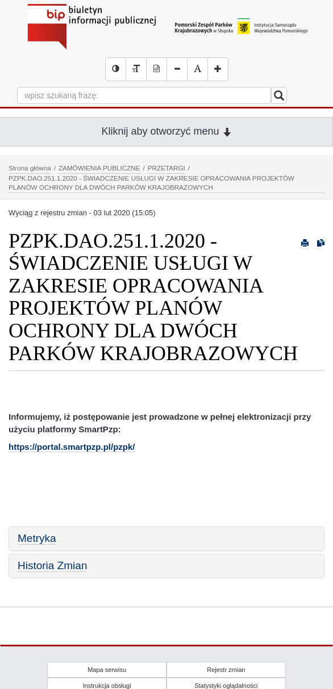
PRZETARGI (166, 168)
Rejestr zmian (226, 669)
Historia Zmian (52, 565)
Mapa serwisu (107, 669)
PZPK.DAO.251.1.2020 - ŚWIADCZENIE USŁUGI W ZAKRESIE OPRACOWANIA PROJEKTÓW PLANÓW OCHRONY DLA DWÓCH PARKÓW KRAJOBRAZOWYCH (151, 182)
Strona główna (30, 168)
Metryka (37, 538)
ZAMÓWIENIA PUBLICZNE (99, 168)
